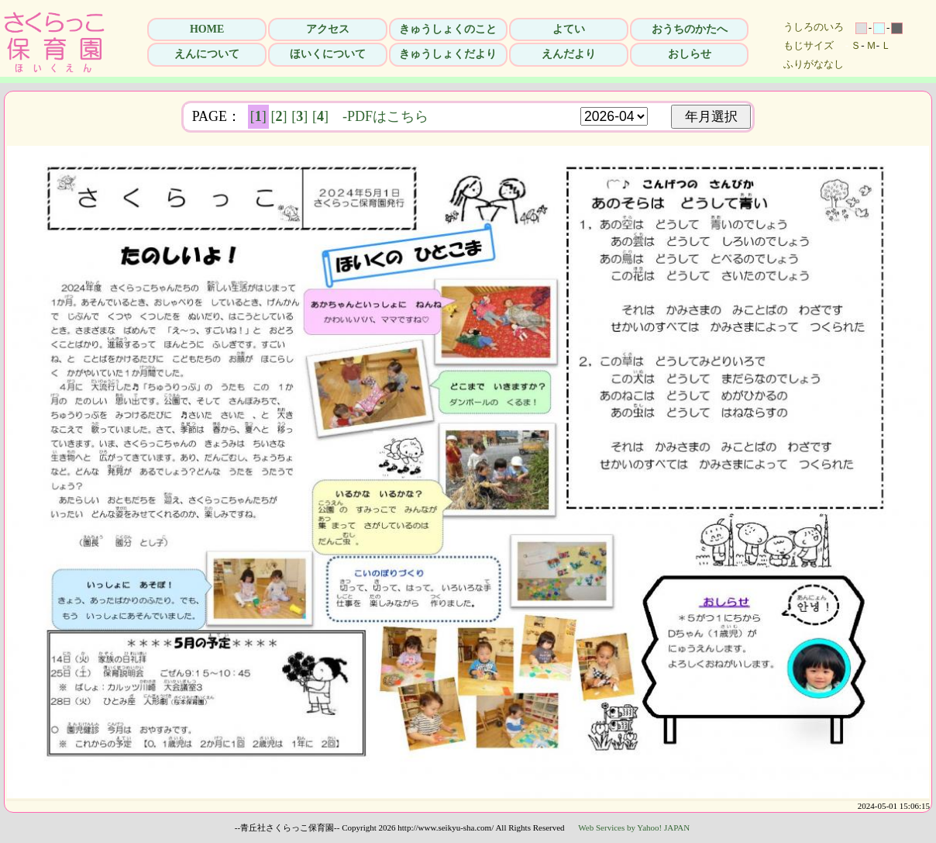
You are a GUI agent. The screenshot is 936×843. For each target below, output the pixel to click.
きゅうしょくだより (448, 54)
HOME (207, 29)
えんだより (569, 54)
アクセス (327, 29)
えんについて (206, 54)
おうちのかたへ (690, 29)
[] (258, 116)
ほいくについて (328, 54)
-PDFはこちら (385, 116)
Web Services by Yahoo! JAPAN (634, 827)
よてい (568, 29)
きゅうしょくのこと (448, 29)
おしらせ (689, 54)
